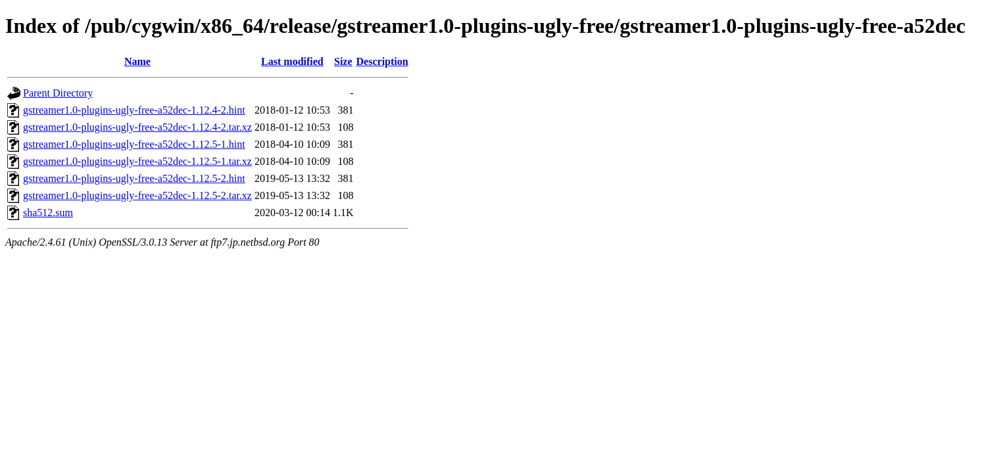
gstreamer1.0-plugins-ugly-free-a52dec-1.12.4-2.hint (134, 110)
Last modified (292, 61)
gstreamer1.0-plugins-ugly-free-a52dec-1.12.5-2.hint (134, 178)
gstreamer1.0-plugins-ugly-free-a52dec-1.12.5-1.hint (134, 144)
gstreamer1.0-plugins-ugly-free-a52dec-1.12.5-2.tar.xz (137, 195)
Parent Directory (58, 93)
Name (137, 61)
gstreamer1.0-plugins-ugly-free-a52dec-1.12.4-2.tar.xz (137, 127)
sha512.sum (48, 212)
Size (343, 61)
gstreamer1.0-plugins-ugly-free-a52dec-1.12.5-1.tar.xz (137, 161)
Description (382, 61)
